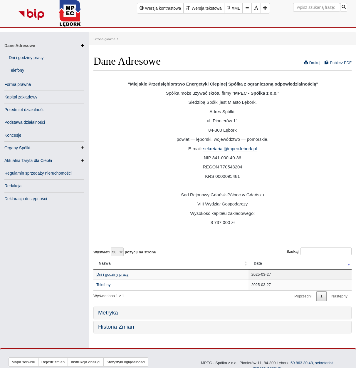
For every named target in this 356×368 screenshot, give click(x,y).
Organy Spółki (17, 147)
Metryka (108, 313)
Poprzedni (303, 296)
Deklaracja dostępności (25, 198)
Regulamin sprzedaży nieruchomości (38, 173)
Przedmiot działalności (24, 109)
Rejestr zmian (53, 362)
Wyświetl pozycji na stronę (124, 251)
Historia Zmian (116, 327)
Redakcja (12, 185)
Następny (339, 296)
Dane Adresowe (44, 45)
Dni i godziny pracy (26, 57)
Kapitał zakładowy (20, 97)
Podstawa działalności (24, 122)
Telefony (16, 70)
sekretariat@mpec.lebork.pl (230, 148)
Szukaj (319, 251)
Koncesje (12, 135)
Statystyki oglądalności (126, 362)
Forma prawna (17, 84)
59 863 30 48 (301, 363)
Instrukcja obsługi (85, 362)
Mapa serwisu (23, 362)
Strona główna (104, 39)
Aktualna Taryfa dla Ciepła (28, 160)
